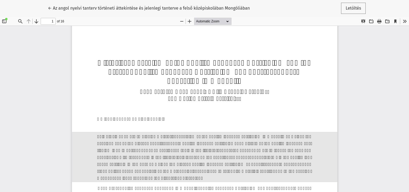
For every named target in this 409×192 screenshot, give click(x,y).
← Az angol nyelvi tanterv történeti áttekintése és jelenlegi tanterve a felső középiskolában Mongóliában (149, 8)
